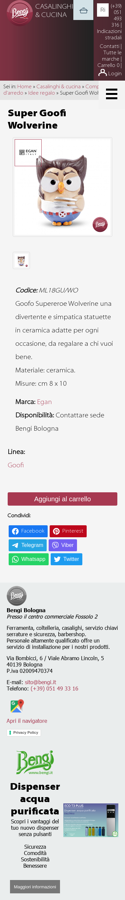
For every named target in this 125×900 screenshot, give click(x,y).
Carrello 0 (108, 65)
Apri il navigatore (27, 717)
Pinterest (72, 531)
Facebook (32, 531)
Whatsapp (33, 559)
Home (24, 87)
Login (115, 74)
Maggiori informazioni (35, 886)
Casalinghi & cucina (59, 87)
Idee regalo (41, 93)
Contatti (110, 46)
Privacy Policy (25, 732)
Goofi (16, 465)
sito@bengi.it (40, 682)
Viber (67, 545)
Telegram (32, 545)
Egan (44, 402)
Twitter (71, 559)
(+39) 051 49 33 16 (54, 688)
